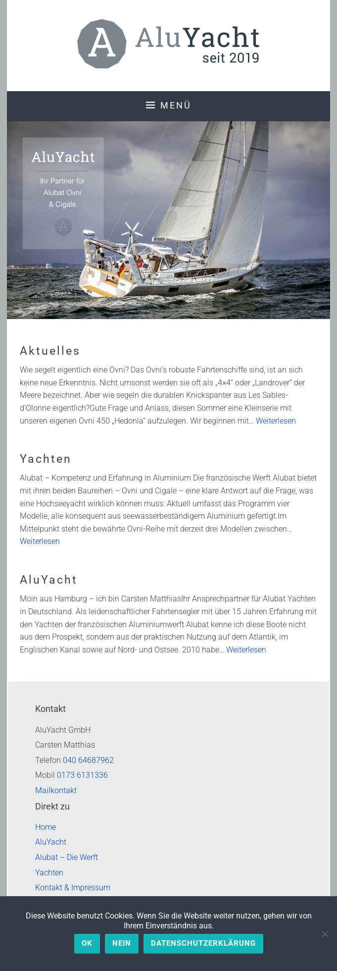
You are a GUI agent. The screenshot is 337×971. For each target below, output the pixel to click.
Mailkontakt (56, 790)
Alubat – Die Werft (66, 857)
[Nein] (325, 934)
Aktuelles (50, 351)
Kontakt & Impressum (72, 887)
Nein (121, 943)
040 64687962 (88, 760)
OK (87, 943)
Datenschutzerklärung (203, 943)
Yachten (46, 459)
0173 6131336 (82, 775)
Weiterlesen (276, 421)
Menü (176, 105)
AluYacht (49, 580)
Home (45, 827)
